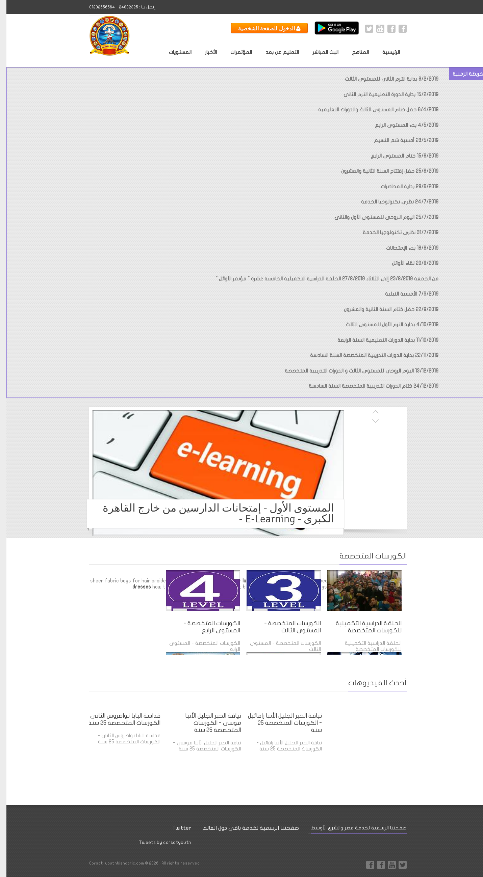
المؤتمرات (235, 52)
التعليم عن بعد (276, 52)
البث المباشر (319, 52)
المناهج (354, 52)
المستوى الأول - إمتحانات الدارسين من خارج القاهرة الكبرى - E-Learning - (212, 513)
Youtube (374, 29)
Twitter (363, 29)
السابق (369, 412)
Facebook (396, 29)
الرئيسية (384, 52)
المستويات (173, 52)
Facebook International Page (385, 29)
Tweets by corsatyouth (158, 842)
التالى (369, 420)
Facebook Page (364, 865)
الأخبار (204, 52)
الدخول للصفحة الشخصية (263, 28)
